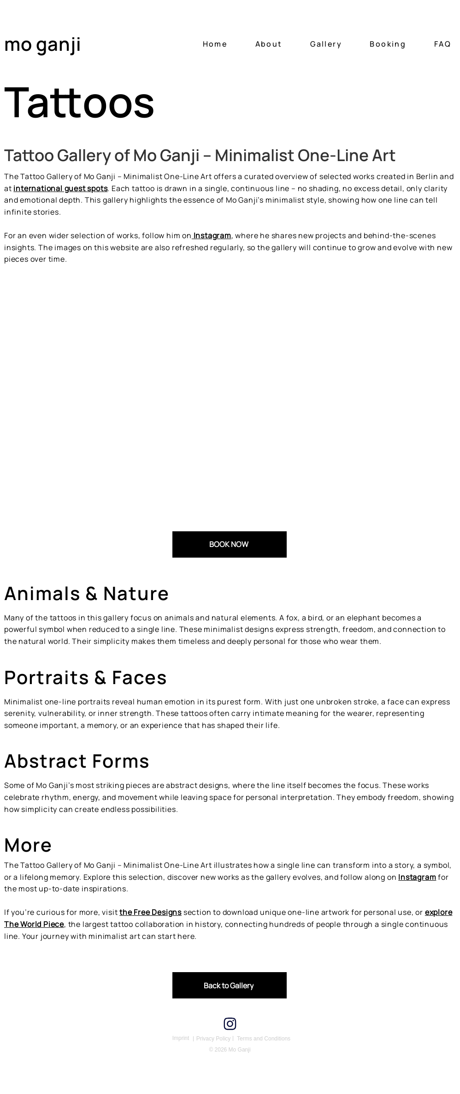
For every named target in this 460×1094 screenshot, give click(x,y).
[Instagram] (230, 1024)
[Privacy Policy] (213, 1039)
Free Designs (157, 912)
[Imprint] (180, 1038)
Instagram (417, 877)
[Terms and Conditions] (263, 1039)
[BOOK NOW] (229, 544)
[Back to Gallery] (229, 985)
